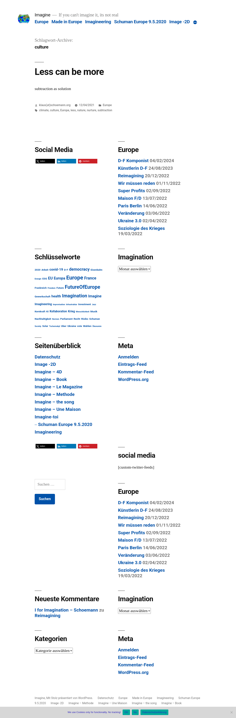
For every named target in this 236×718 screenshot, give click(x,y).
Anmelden (128, 357)
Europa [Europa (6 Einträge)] (59, 278)
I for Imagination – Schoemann (66, 610)
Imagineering (98, 21)
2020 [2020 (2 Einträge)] (37, 269)
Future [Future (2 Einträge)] (60, 287)
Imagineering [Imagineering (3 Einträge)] (43, 304)
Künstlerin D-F (132, 168)
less (73, 110)
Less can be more (69, 71)
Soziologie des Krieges (141, 228)
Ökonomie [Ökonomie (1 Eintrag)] (96, 326)
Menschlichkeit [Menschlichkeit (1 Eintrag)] (82, 311)
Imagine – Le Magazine (58, 386)
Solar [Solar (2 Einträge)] (45, 326)
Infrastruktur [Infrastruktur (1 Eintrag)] (71, 304)
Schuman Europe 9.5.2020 (140, 21)
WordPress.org (133, 379)
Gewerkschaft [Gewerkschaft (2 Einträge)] (42, 296)
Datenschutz (47, 357)
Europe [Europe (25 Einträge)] (74, 278)
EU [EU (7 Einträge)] (50, 278)
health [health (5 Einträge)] (56, 296)
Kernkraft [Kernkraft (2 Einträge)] (40, 311)
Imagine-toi (46, 417)
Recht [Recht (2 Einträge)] (77, 318)
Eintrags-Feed (132, 364)
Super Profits (131, 190)
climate (44, 110)
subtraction (105, 110)
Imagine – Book (51, 379)
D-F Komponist (133, 160)
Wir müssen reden (136, 183)
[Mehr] (195, 22)
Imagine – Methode (54, 394)
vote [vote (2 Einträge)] (79, 326)
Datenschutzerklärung (154, 712)
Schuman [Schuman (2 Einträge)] (94, 318)
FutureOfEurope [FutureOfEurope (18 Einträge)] (82, 287)
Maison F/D (129, 198)
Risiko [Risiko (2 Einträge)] (84, 318)
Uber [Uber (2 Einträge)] (63, 326)
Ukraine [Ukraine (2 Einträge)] (71, 326)
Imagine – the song (54, 402)
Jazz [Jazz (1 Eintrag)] (94, 304)
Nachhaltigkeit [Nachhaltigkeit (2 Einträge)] (43, 318)
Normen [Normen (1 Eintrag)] (55, 319)
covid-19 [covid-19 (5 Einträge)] (56, 269)
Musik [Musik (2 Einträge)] (93, 311)
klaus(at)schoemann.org (55, 105)
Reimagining (131, 175)
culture (54, 110)
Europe (41, 21)
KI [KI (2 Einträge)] (47, 311)
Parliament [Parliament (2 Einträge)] (66, 318)
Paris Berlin (130, 205)
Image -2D (179, 21)
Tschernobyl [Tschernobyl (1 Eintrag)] (54, 326)
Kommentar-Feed (136, 371)
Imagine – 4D (48, 371)
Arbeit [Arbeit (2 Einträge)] (44, 269)
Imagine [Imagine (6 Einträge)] (94, 296)
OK (126, 712)
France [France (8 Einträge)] (90, 278)
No (135, 712)
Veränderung (131, 213)
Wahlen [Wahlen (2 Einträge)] (87, 326)
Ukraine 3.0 (129, 220)
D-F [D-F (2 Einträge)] (66, 269)
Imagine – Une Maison (58, 409)
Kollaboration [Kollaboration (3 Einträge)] (58, 311)
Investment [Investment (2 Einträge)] (84, 304)
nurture (91, 110)
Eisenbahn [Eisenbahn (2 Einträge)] (96, 269)
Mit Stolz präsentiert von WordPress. (70, 698)
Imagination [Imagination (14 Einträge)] (74, 295)
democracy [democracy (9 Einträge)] (79, 269)
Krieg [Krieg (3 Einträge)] (71, 311)
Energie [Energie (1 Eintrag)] (38, 279)
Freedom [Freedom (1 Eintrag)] (51, 288)
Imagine (42, 15)
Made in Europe (66, 21)
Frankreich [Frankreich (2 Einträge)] (41, 287)
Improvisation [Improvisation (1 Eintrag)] (59, 304)
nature (81, 110)
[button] (45, 161)
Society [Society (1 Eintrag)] (38, 326)
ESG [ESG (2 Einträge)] (44, 278)
